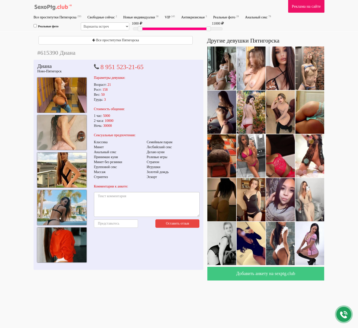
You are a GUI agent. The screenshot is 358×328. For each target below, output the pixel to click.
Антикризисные (194, 17)
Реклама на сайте (306, 6)
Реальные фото (226, 17)
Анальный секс (258, 17)
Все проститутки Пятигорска (57, 17)
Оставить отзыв (177, 223)
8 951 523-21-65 (121, 67)
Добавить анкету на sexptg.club (265, 273)
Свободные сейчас (102, 17)
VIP (170, 17)
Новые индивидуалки (140, 17)
